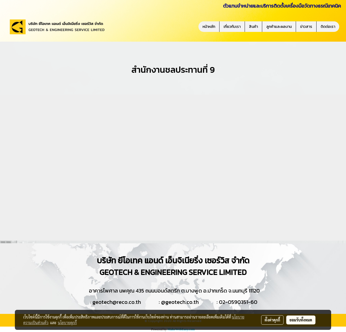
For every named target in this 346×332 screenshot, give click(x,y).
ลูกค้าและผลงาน (279, 26)
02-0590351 (233, 302)
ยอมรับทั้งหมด (301, 319)
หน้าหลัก (208, 26)
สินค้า (253, 26)
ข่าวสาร (306, 26)
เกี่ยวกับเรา (232, 26)
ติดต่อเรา (328, 26)
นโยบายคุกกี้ (67, 322)
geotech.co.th (182, 302)
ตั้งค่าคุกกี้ (272, 319)
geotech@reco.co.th (116, 302)
